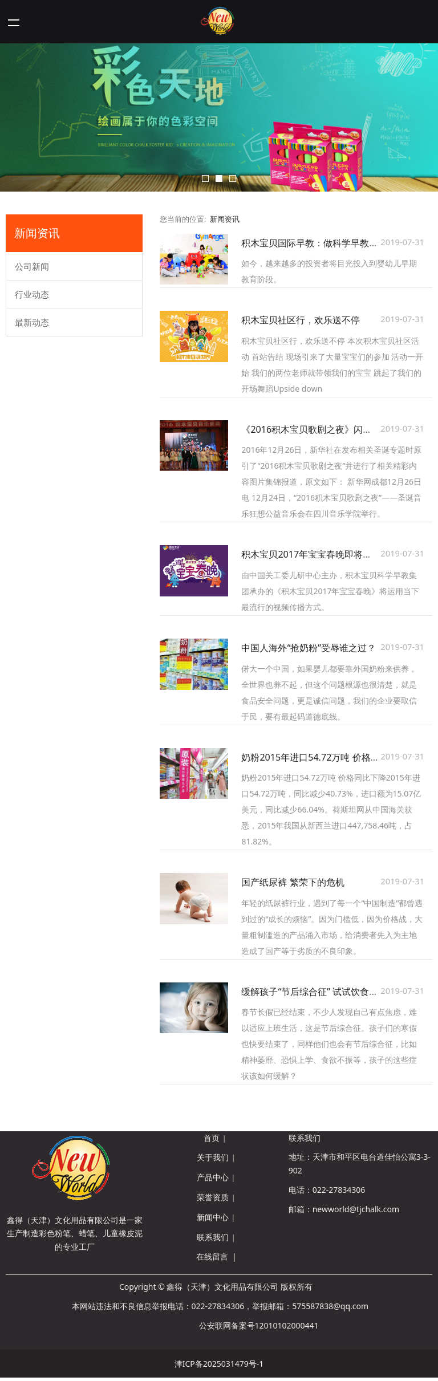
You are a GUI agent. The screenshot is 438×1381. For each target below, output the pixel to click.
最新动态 (32, 322)
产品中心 (213, 1177)
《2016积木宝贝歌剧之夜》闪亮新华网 (320, 429)
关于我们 (213, 1157)
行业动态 (32, 294)
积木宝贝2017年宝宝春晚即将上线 (311, 554)
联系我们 (213, 1237)
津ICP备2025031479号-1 (219, 1363)
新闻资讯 (225, 219)
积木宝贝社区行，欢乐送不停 (300, 320)
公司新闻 (32, 266)
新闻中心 (213, 1217)
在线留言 (212, 1256)
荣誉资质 (213, 1197)
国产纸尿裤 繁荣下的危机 (292, 882)
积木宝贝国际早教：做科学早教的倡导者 (323, 243)
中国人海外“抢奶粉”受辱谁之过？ (308, 647)
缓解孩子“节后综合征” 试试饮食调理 (314, 991)
